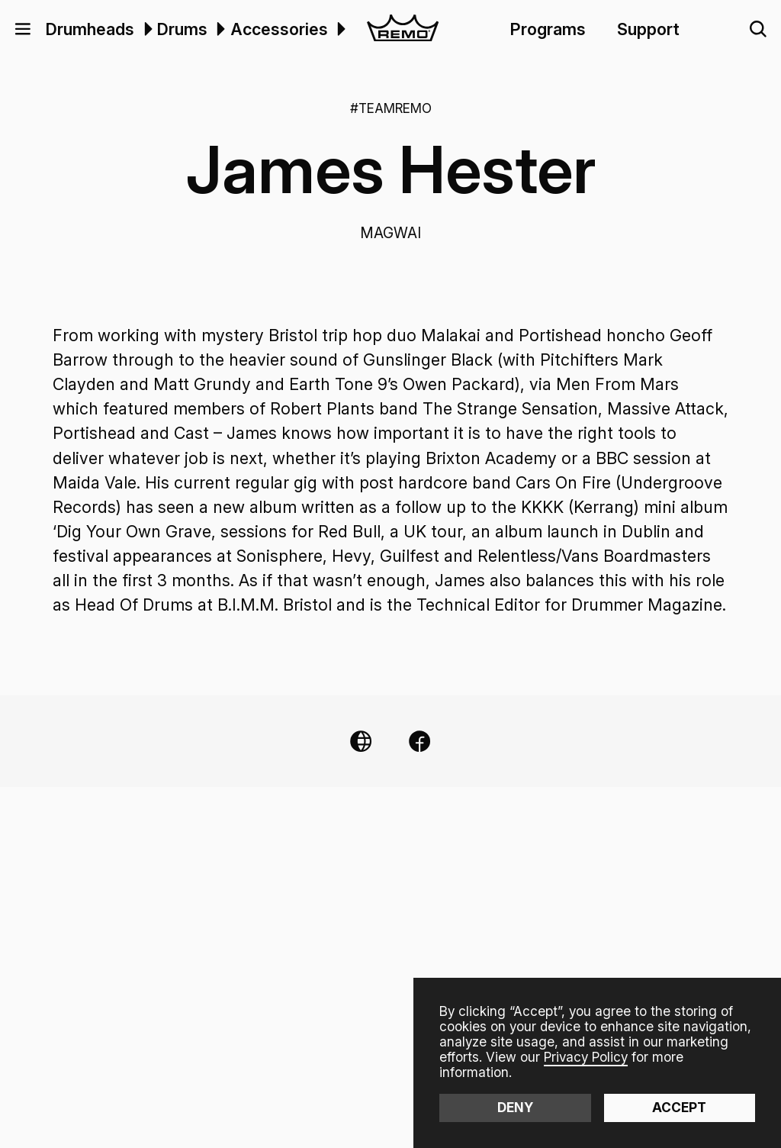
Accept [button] (679, 1107)
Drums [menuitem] (182, 29)
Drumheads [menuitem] (90, 29)
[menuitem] (145, 29)
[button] (23, 29)
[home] (403, 29)
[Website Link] (361, 741)
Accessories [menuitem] (279, 29)
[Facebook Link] (419, 741)
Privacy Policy (586, 1057)
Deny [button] (515, 1107)
